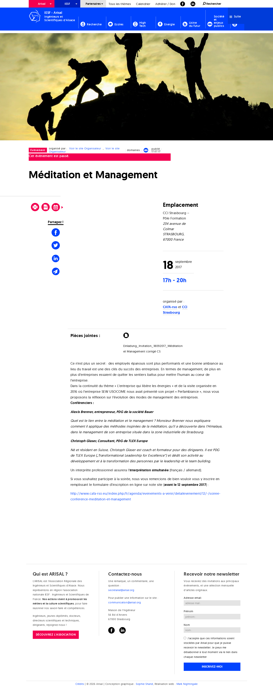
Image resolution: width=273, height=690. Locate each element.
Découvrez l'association (56, 634)
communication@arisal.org (124, 602)
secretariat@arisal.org (121, 590)
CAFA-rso (170, 307)
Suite (235, 16)
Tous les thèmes (120, 4)
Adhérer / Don (165, 4)
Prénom (188, 611)
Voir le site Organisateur (85, 148)
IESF (67, 4)
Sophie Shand (144, 684)
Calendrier (143, 4)
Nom (187, 625)
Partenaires (93, 4)
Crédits (79, 684)
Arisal (41, 4)
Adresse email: (193, 597)
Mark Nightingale (187, 684)
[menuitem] (41, 4)
